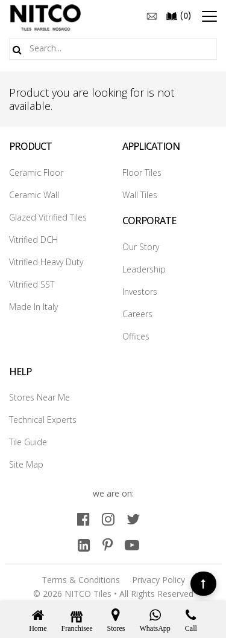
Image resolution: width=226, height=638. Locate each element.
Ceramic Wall (34, 195)
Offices (135, 336)
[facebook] (83, 519)
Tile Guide (28, 442)
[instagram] (108, 519)
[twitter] (133, 519)
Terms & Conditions (81, 579)
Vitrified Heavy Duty (46, 262)
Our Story (140, 247)
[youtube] (132, 545)
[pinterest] (107, 545)
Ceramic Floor (36, 172)
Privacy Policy (158, 579)
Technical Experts (43, 419)
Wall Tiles (139, 195)
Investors (139, 291)
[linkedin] (84, 545)
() (178, 15)
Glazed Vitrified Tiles (48, 217)
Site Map (26, 464)
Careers (137, 314)
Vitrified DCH (33, 239)
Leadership (144, 269)
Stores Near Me (39, 397)
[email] (152, 15)
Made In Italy (33, 306)
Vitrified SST (31, 284)
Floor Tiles (142, 172)
